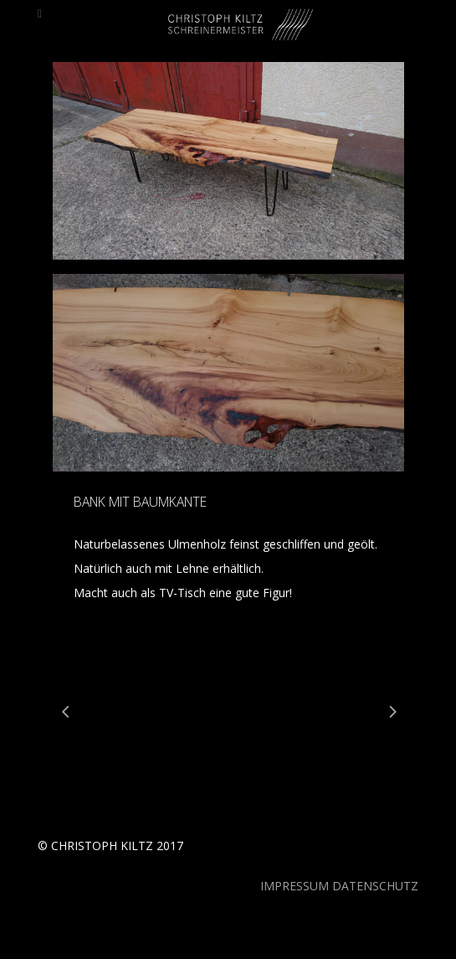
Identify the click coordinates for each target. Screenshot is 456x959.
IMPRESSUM (294, 886)
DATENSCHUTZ (375, 886)
